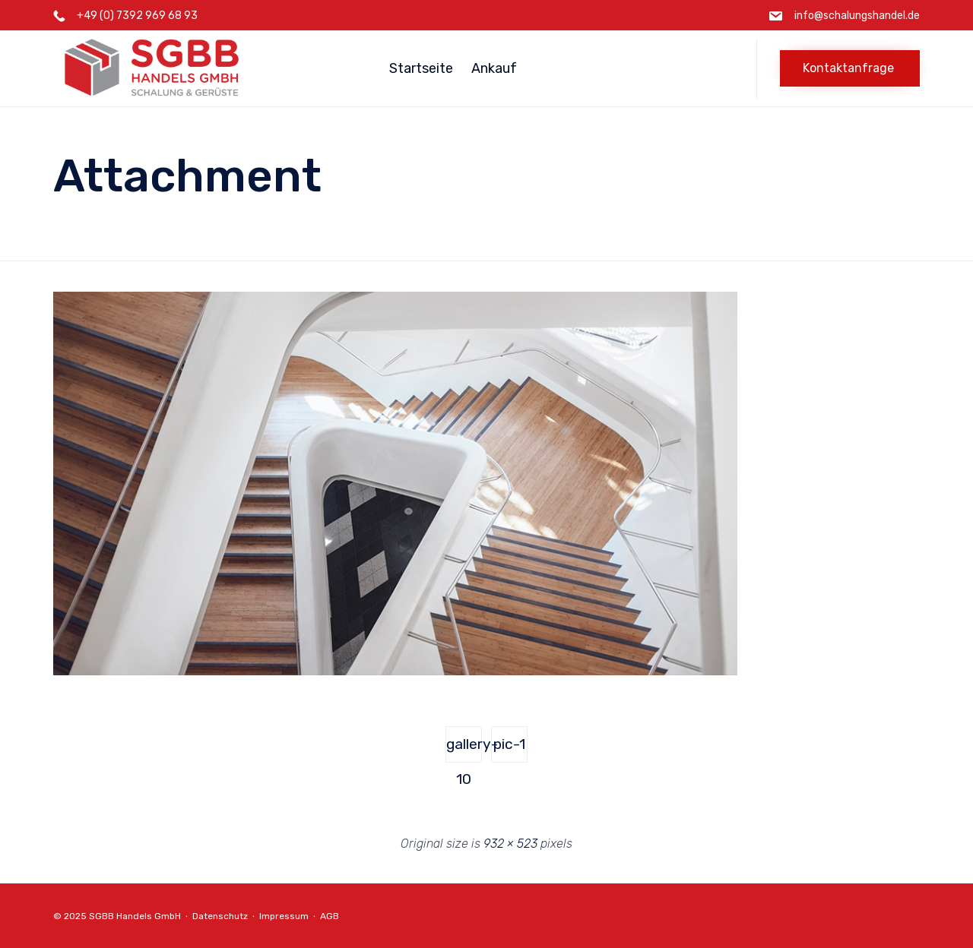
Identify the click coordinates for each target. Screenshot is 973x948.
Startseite (421, 68)
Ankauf (494, 68)
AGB (329, 916)
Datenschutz (220, 916)
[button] (850, 68)
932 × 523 (510, 843)
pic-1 (509, 744)
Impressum (284, 916)
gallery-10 (464, 749)
